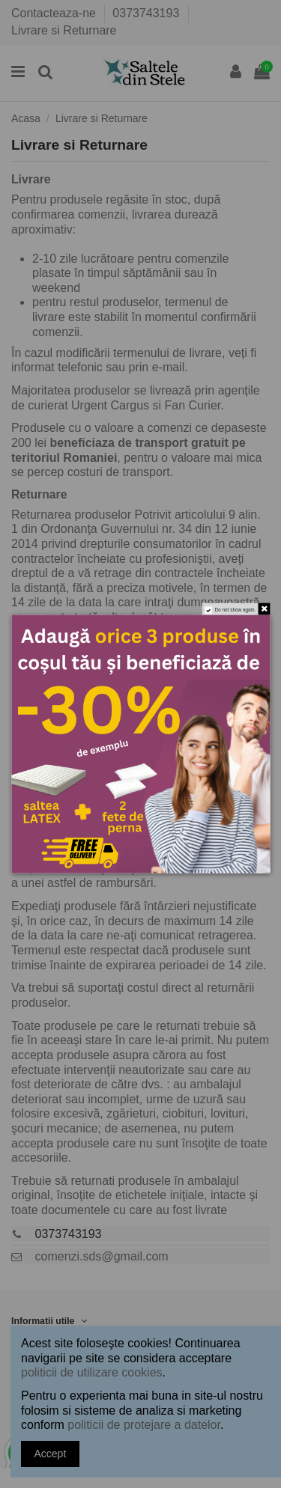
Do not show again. (235, 609)
